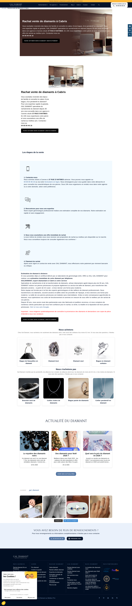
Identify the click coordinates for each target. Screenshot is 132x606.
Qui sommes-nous (72, 575)
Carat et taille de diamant (38, 572)
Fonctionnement (64, 4)
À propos (85, 4)
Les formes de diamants (38, 574)
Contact (93, 4)
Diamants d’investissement (54, 581)
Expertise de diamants (56, 572)
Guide (78, 4)
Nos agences (53, 4)
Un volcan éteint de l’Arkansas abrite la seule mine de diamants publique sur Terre (92, 581)
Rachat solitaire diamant (56, 569)
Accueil (4, 8)
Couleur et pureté (36, 569)
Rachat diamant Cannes (20, 571)
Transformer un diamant (56, 578)
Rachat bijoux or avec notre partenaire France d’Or (74, 584)
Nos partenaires (110, 564)
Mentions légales (72, 588)
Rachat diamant (42, 4)
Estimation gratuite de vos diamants (55, 575)
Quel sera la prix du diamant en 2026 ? (91, 576)
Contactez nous (72, 580)
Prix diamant (35, 567)
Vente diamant (53, 567)
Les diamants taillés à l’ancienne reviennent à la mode (93, 588)
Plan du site (52, 585)
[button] (99, 5)
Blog (72, 4)
